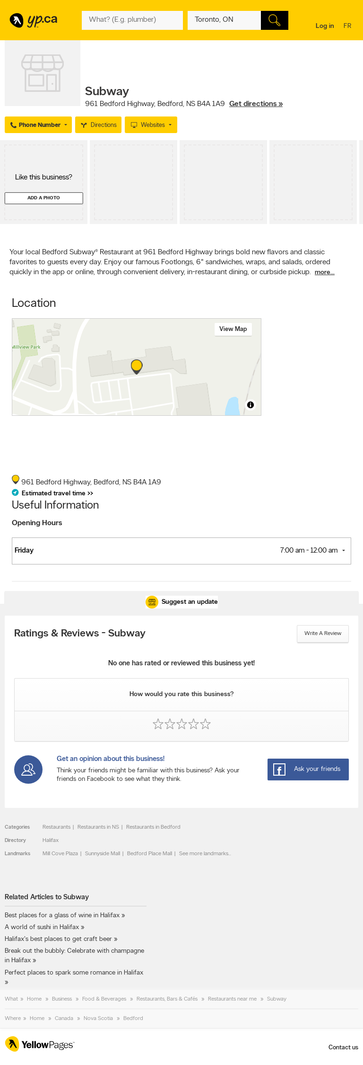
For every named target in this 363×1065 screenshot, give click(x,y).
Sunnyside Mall (102, 854)
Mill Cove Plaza (60, 854)
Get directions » (256, 104)
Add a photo (43, 198)
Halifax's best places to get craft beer (58, 939)
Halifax (51, 840)
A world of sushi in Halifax (42, 927)
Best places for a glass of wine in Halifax (62, 915)
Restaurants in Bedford (153, 827)
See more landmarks (203, 854)
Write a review (322, 633)
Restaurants (56, 827)
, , (184, 104)
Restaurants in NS (98, 827)
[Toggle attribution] (250, 405)
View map (233, 329)
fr (349, 26)
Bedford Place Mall (149, 854)
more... (325, 272)
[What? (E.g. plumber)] (132, 20)
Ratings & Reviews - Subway (80, 634)
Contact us (343, 1048)
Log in (325, 26)
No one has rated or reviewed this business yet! (181, 663)
